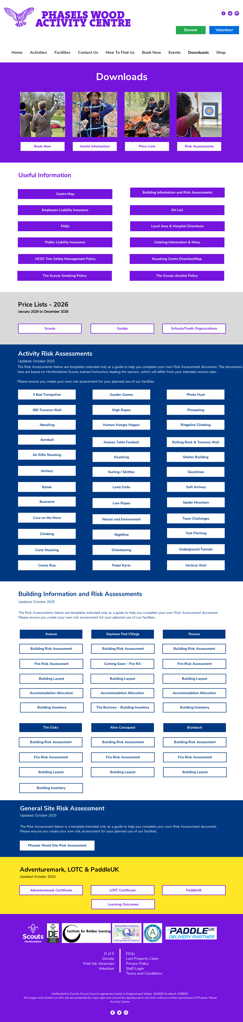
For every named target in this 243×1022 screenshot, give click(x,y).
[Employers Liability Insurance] (65, 210)
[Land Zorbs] (121, 487)
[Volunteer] (224, 30)
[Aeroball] (47, 440)
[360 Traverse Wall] (47, 410)
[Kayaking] (121, 457)
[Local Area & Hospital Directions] (177, 226)
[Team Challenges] (196, 518)
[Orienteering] (121, 550)
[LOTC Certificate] (122, 890)
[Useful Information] (94, 146)
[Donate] (191, 30)
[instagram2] (237, 13)
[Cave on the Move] (47, 518)
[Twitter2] (230, 13)
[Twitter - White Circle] (119, 1012)
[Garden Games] (121, 394)
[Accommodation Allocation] (51, 693)
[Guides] (122, 329)
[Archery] (47, 471)
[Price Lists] (147, 146)
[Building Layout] (51, 679)
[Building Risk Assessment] (51, 649)
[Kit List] (177, 210)
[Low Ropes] (121, 503)
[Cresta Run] (47, 565)
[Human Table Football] (121, 442)
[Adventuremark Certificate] (51, 890)
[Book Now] (42, 146)
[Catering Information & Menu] (177, 242)
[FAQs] (65, 226)
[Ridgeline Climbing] (195, 425)
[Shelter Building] (195, 457)
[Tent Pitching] (196, 533)
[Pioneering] (195, 410)
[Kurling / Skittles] (121, 472)
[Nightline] (121, 534)
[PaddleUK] (194, 890)
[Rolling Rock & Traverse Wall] (195, 442)
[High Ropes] (121, 410)
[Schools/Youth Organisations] (194, 329)
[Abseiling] (47, 425)
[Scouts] (50, 329)
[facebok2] (223, 13)
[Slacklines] (195, 472)
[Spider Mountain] (196, 502)
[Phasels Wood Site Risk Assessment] (57, 846)
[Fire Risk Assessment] (51, 664)
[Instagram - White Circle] (126, 1012)
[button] (174, 53)
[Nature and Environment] (121, 519)
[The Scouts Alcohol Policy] (177, 276)
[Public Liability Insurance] (65, 242)
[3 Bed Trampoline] (47, 394)
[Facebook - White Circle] (112, 1012)
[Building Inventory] (52, 707)
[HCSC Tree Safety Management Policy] (65, 259)
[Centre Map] (65, 194)
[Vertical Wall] (196, 565)
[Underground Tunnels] (196, 549)
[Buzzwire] (47, 502)
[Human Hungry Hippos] (121, 425)
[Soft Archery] (196, 487)
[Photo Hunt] (195, 394)
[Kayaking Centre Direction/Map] (177, 259)
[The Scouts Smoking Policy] (64, 276)
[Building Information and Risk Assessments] (177, 193)
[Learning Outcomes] (123, 904)
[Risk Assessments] (199, 146)
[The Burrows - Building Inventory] (122, 707)
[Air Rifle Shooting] (47, 455)
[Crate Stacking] (47, 550)
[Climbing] (47, 534)
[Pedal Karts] (121, 565)
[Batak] (47, 487)
